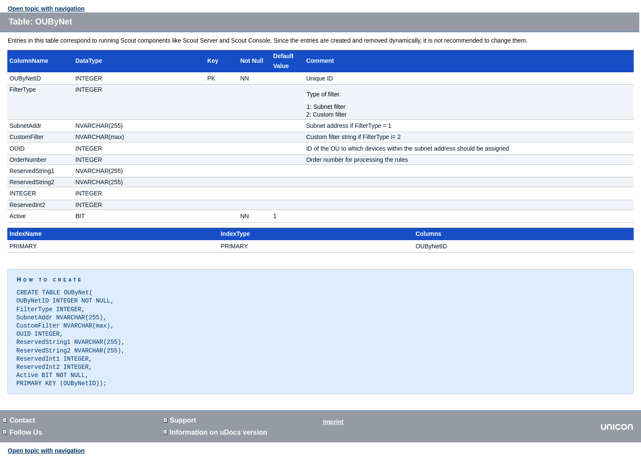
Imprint (333, 416)
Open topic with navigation (46, 8)
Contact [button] (19, 415)
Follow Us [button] (22, 427)
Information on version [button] (215, 427)
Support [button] (179, 415)
